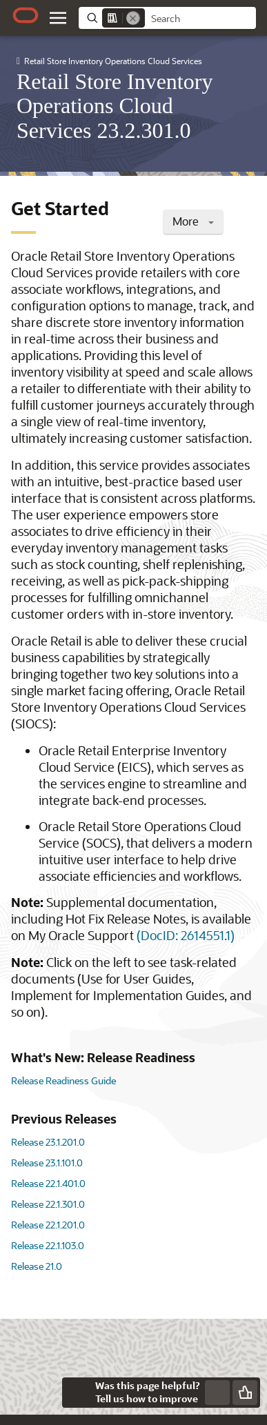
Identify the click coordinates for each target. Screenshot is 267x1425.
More (193, 221)
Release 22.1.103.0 (47, 1245)
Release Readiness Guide (63, 1080)
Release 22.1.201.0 (48, 1224)
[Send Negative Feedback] (217, 1392)
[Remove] (133, 18)
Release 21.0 (36, 1266)
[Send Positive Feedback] (245, 1392)
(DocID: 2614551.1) (186, 935)
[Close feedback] (77, 1392)
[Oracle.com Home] (25, 15)
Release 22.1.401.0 (48, 1183)
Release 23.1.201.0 (48, 1141)
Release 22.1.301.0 (48, 1203)
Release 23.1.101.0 (47, 1162)
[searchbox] (200, 18)
